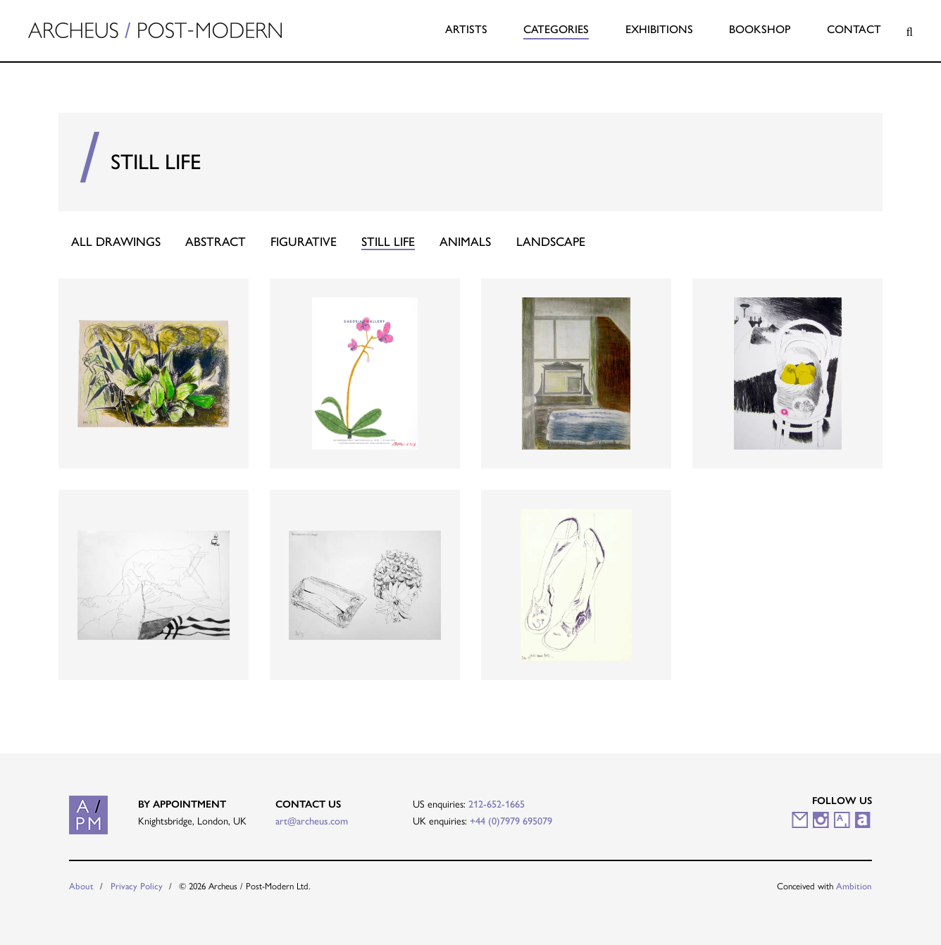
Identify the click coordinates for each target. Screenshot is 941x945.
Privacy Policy (137, 886)
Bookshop (760, 29)
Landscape (550, 241)
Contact (854, 29)
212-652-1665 (496, 804)
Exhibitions (659, 29)
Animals (465, 241)
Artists (466, 29)
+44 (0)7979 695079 (511, 821)
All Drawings (116, 241)
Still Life (388, 241)
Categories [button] (556, 29)
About (81, 886)
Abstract (215, 241)
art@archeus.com (311, 821)
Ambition (854, 886)
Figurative (303, 241)
